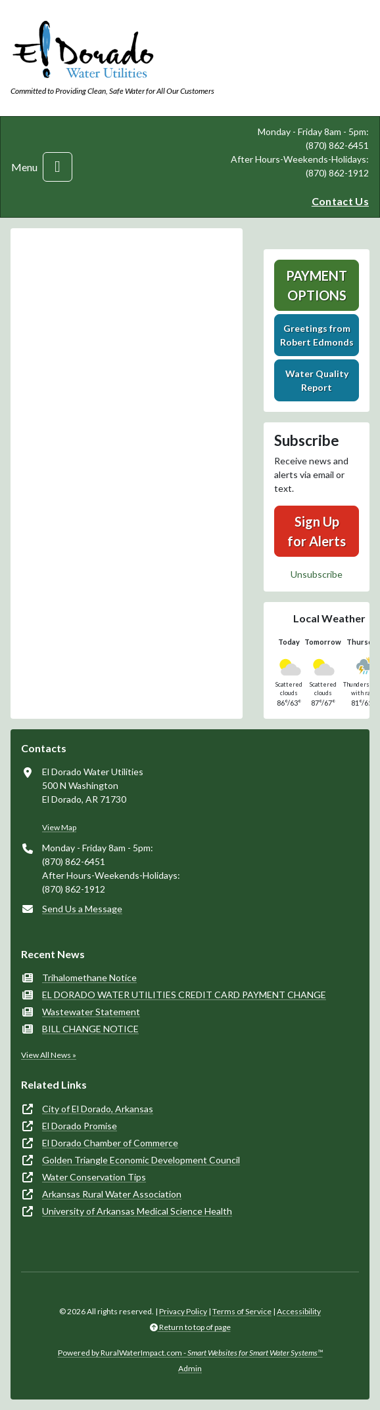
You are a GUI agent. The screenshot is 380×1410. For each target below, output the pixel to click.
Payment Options (316, 285)
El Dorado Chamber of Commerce (110, 1142)
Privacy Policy (183, 1311)
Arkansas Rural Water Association (111, 1193)
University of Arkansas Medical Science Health (137, 1211)
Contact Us (340, 201)
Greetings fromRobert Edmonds (317, 335)
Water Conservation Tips (94, 1176)
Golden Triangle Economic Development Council (141, 1159)
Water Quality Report (316, 380)
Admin (190, 1368)
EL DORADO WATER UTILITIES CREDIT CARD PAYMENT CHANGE (184, 994)
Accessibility (299, 1311)
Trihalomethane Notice (89, 977)
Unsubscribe (317, 574)
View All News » (48, 1055)
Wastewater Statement (91, 1011)
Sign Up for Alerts (316, 531)
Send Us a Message (82, 908)
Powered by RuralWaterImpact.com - (190, 1353)
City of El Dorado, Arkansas (97, 1108)
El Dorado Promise (79, 1125)
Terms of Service (242, 1311)
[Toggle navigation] (57, 167)
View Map (59, 827)
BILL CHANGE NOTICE (90, 1028)
